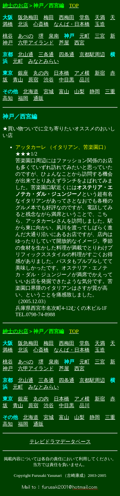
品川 (84, 79)
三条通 (46, 54)
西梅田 (66, 17)
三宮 (100, 36)
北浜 (23, 24)
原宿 (33, 79)
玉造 (100, 24)
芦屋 (64, 42)
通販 (38, 98)
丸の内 (41, 73)
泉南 (54, 36)
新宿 (100, 73)
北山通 (25, 54)
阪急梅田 (28, 17)
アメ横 (82, 73)
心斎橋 (41, 24)
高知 (8, 98)
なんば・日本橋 (72, 24)
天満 (100, 17)
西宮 (79, 42)
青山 (18, 79)
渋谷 (49, 79)
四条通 (66, 54)
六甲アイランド (36, 42)
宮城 (49, 91)
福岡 (23, 98)
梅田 (49, 17)
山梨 (79, 91)
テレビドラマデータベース (60, 441)
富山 (64, 91)
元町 (84, 36)
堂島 (84, 17)
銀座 (23, 73)
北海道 (30, 91)
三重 (110, 91)
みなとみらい (43, 61)
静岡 (95, 91)
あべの (25, 36)
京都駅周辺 (92, 54)
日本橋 (61, 73)
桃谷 (8, 36)
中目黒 (66, 79)
